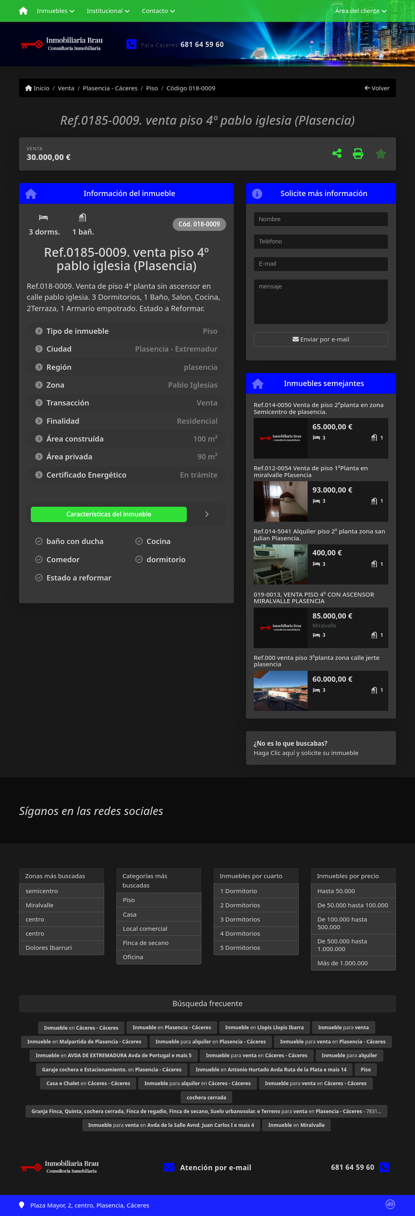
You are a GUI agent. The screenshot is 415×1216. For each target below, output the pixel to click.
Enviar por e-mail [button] (321, 339)
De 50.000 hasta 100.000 (352, 905)
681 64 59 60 (202, 44)
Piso (152, 88)
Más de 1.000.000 (342, 963)
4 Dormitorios (240, 933)
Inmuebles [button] (52, 10)
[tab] (79, 514)
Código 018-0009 (191, 88)
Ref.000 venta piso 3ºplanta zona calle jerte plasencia (317, 660)
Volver (377, 88)
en (81, 1027)
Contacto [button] (155, 10)
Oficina (133, 957)
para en (211, 1041)
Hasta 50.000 (336, 891)
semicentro (42, 891)
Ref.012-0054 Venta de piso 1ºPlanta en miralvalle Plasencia (311, 471)
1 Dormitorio (238, 891)
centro (35, 919)
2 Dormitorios (240, 905)
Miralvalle (39, 905)
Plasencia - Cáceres (110, 88)
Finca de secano (146, 943)
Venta (66, 88)
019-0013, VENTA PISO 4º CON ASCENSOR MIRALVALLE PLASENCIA (314, 597)
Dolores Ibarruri (49, 947)
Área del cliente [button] (357, 10)
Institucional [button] (104, 10)
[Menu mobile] (23, 11)
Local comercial (145, 928)
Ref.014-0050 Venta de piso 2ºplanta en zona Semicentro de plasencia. (319, 408)
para (343, 1027)
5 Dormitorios (240, 947)
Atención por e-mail (207, 1167)
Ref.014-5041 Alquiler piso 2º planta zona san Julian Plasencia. (319, 534)
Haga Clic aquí (274, 753)
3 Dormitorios (240, 919)
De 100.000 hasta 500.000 (342, 923)
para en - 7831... (207, 1111)
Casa (130, 914)
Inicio (37, 88)
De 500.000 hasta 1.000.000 (342, 945)
